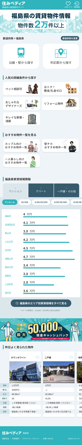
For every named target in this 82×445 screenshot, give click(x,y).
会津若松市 (10, 224)
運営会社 (5, 438)
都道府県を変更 (70, 38)
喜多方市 (9, 266)
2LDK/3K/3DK (60, 202)
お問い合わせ (48, 438)
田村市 (8, 292)
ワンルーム (10, 202)
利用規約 (15, 438)
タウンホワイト (18, 357)
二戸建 (48, 357)
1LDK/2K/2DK (41, 202)
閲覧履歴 (77, 4)
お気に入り (68, 4)
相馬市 (8, 275)
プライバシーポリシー (31, 438)
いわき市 (9, 241)
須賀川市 (9, 258)
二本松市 (9, 284)
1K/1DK (24, 202)
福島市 (8, 215)
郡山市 (8, 232)
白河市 (8, 249)
